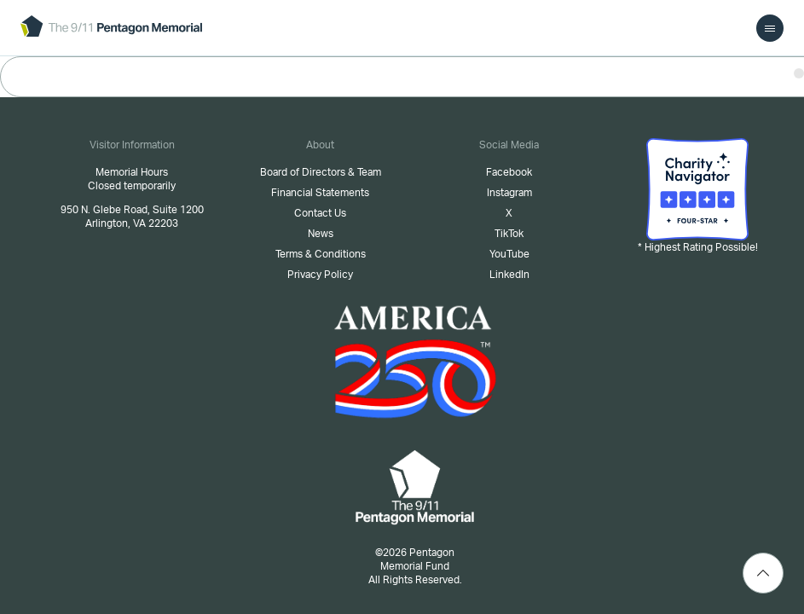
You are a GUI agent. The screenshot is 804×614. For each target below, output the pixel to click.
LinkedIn (509, 274)
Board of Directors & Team (320, 172)
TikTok (509, 234)
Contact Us (320, 213)
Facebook (509, 172)
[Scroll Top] (763, 573)
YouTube (509, 254)
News (320, 234)
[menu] (770, 28)
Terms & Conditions (320, 254)
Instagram (509, 193)
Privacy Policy (320, 274)
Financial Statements (320, 193)
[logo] (111, 27)
